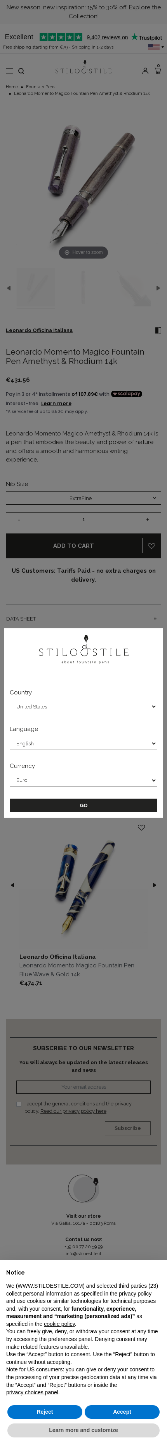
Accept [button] (122, 1412)
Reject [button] (45, 1412)
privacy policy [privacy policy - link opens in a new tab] (135, 1293)
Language (24, 729)
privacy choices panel (32, 1392)
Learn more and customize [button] (83, 1430)
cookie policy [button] (59, 1324)
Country (21, 692)
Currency (22, 765)
